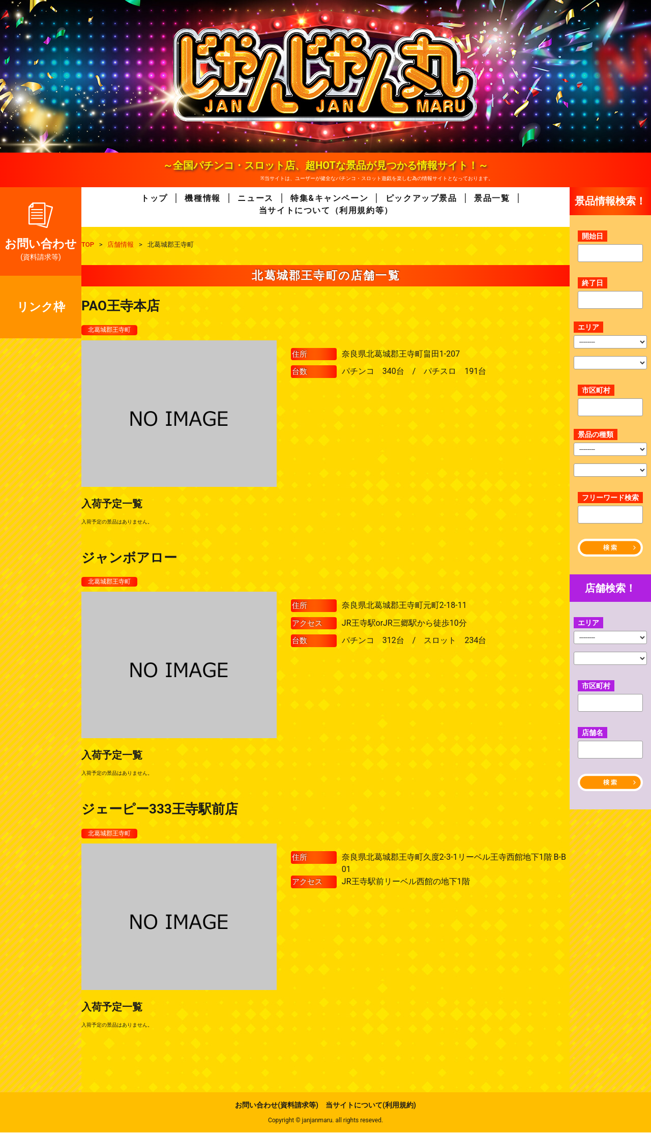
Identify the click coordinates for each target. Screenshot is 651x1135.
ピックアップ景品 (421, 198)
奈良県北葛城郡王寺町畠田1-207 (401, 354)
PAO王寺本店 (120, 305)
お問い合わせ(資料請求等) (276, 1107)
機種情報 (202, 198)
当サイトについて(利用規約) (371, 1107)
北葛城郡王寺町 (113, 330)
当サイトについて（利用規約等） (326, 210)
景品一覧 (492, 198)
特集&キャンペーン (329, 198)
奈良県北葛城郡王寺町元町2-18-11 (404, 607)
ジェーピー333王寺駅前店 (159, 811)
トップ (154, 198)
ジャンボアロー (129, 558)
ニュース (255, 198)
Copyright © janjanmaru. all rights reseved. (325, 1122)
